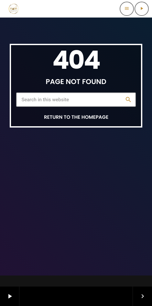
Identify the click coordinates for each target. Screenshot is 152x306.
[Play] (142, 9)
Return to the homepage (76, 117)
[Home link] (14, 8)
